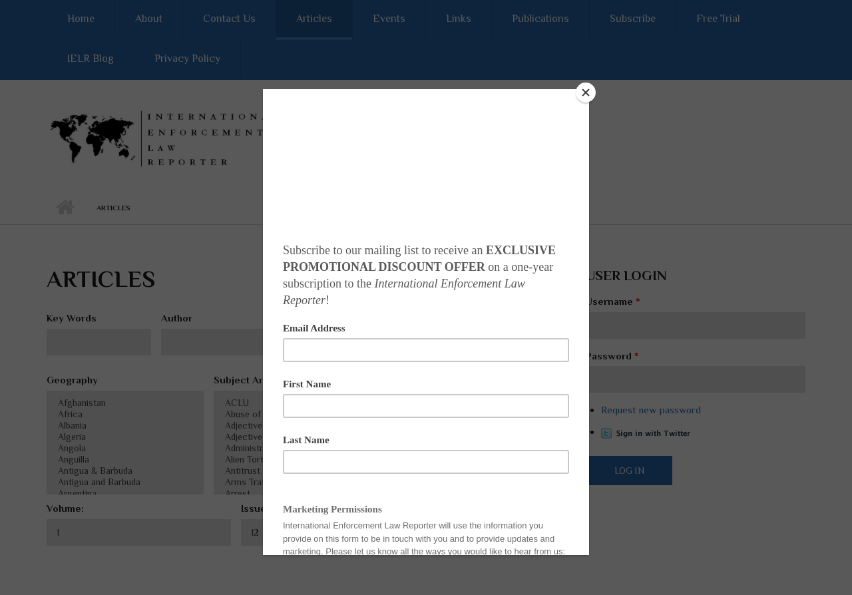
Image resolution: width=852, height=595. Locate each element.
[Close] (586, 92)
